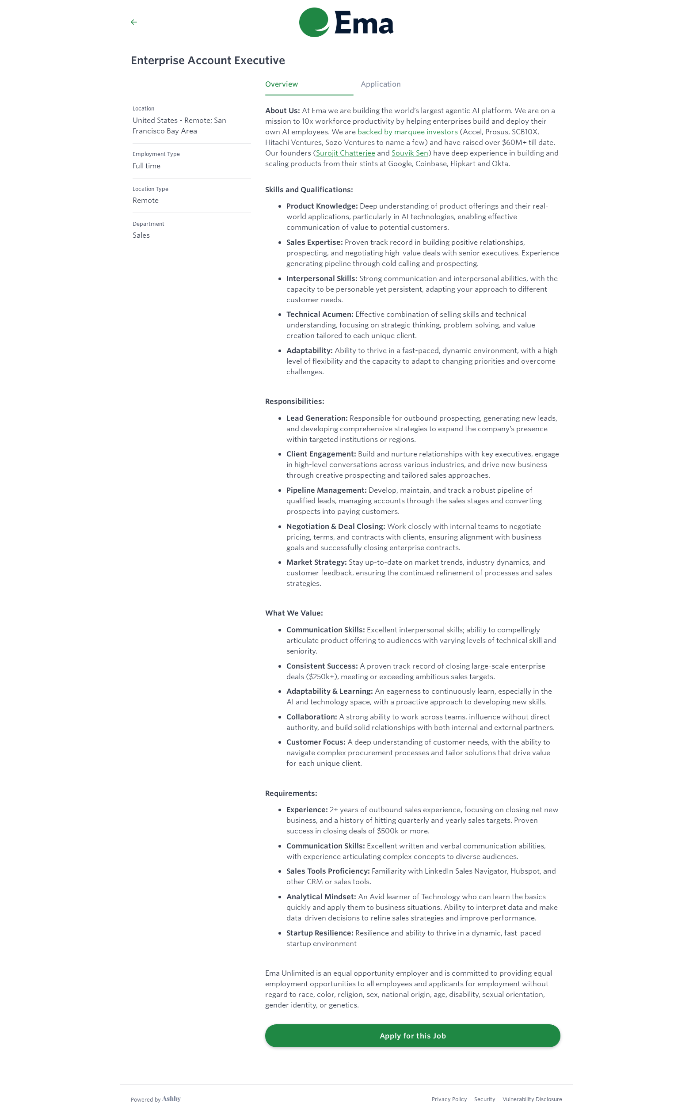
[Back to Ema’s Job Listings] (134, 22)
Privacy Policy (449, 1099)
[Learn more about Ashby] (156, 1099)
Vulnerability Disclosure (532, 1099)
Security (484, 1099)
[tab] (309, 87)
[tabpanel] (412, 576)
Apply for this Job (413, 1035)
